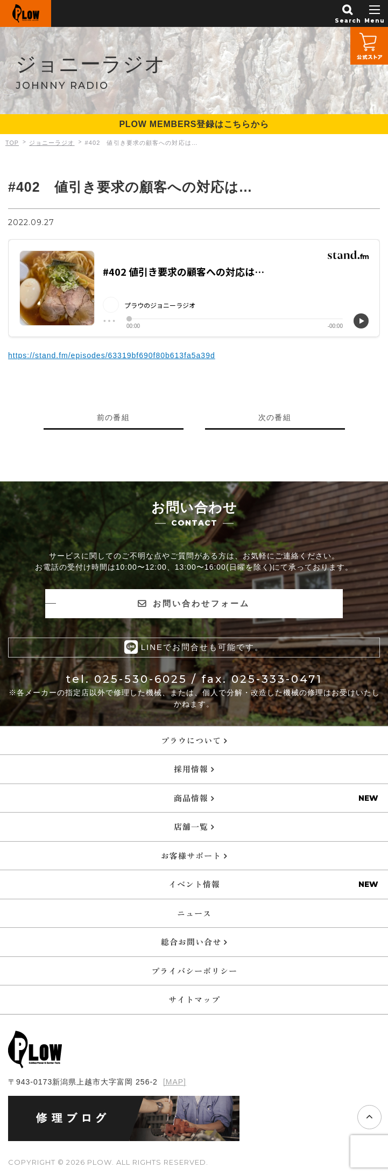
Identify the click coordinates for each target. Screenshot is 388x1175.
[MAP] (174, 1081)
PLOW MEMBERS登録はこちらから (194, 124)
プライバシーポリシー (194, 970)
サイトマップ (194, 998)
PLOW (25, 13)
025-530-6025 (140, 678)
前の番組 (113, 417)
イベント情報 (194, 883)
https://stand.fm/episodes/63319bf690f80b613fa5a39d (111, 355)
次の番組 (275, 417)
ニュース (194, 912)
